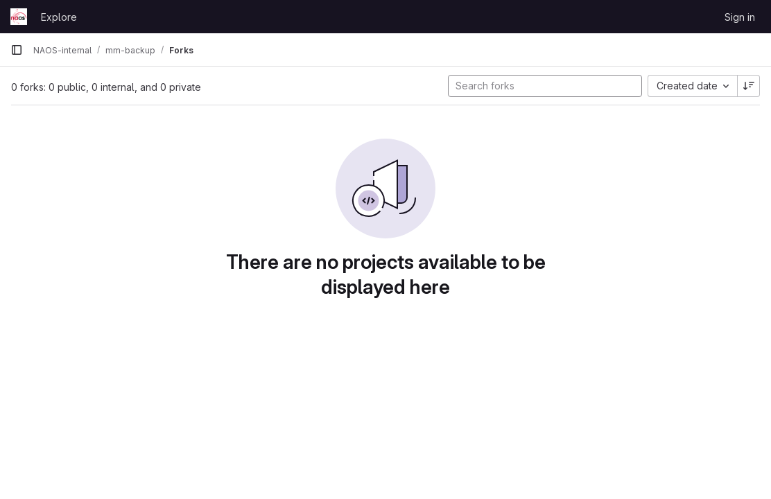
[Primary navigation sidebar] (17, 50)
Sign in (740, 17)
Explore (59, 17)
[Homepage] (19, 17)
